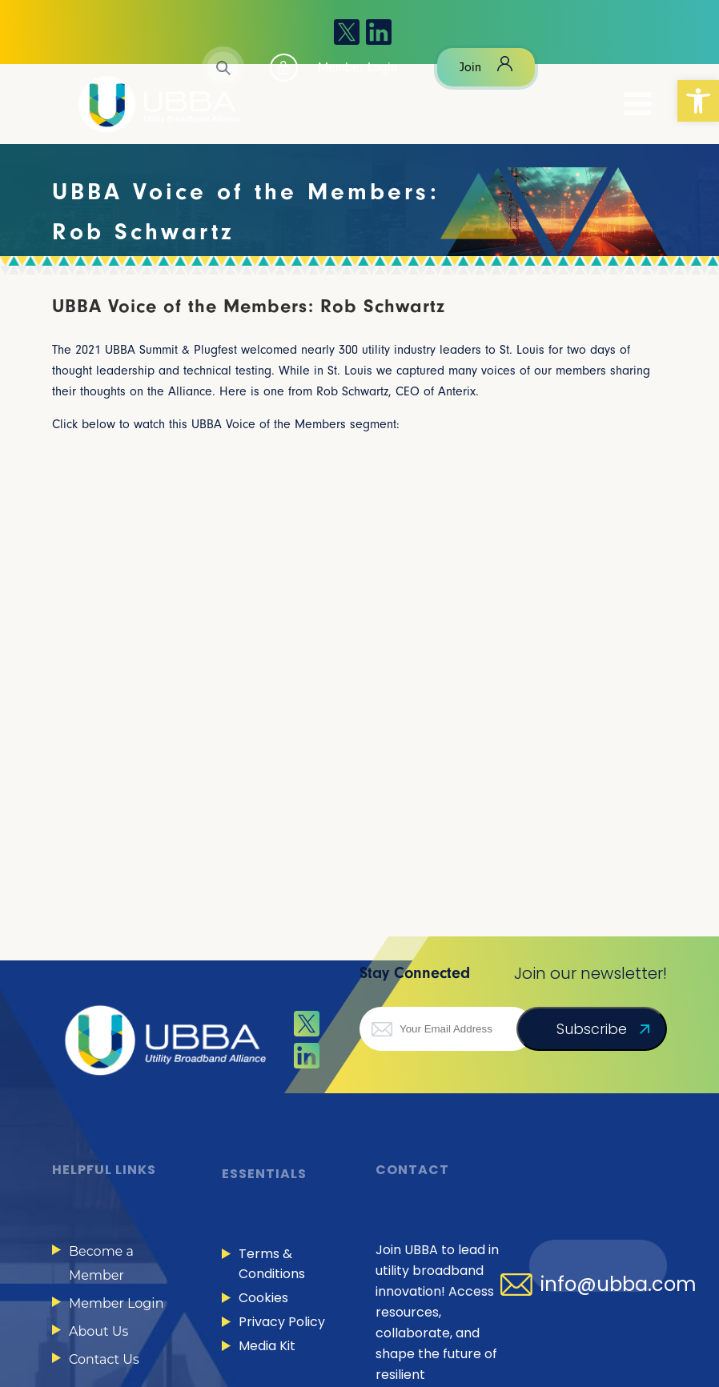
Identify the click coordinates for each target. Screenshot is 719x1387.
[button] (698, 101)
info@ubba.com (618, 1284)
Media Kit (267, 1346)
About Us (98, 1331)
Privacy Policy (282, 1322)
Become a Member (101, 1263)
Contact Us (104, 1359)
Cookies (263, 1298)
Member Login (116, 1303)
